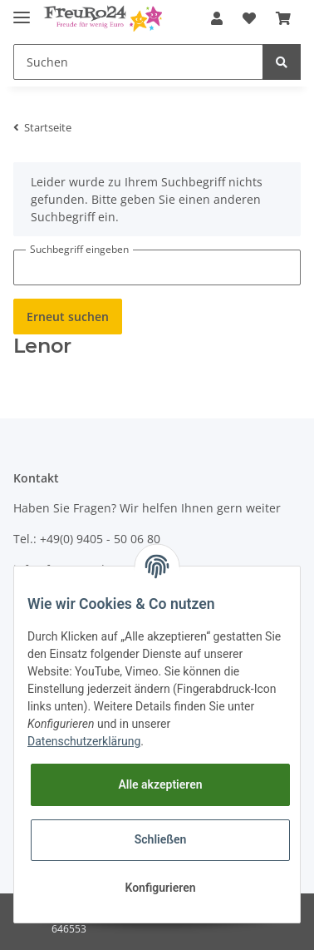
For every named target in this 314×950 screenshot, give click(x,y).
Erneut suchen (68, 316)
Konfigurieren (160, 887)
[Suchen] (138, 62)
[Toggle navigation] (21, 10)
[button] (217, 18)
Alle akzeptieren (160, 784)
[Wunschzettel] (249, 18)
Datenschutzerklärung (83, 741)
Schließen (161, 839)
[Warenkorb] (283, 18)
